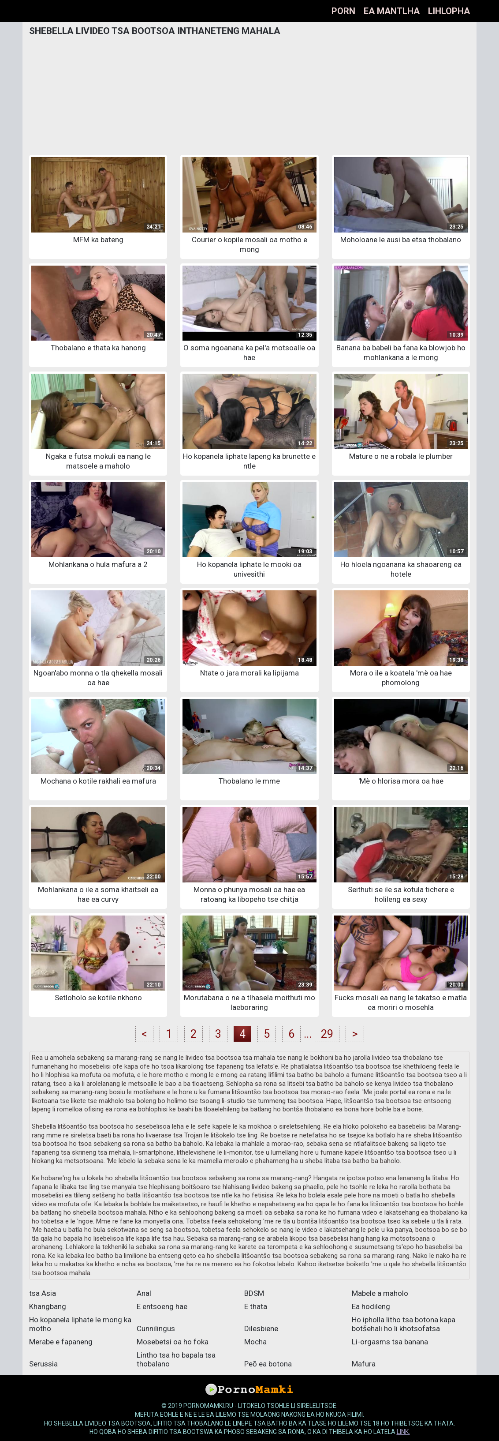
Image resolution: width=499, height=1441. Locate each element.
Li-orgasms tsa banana (390, 1341)
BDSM (254, 1293)
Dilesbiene (261, 1328)
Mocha (255, 1341)
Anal (144, 1293)
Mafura (364, 1363)
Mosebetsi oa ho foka (173, 1341)
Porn (343, 11)
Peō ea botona (268, 1363)
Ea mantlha (392, 11)
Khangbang (47, 1306)
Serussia (43, 1363)
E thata (255, 1306)
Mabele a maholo (380, 1293)
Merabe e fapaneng (61, 1341)
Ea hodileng (371, 1306)
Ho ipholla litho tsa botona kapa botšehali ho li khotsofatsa (403, 1324)
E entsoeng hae (162, 1306)
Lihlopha (449, 11)
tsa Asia (42, 1293)
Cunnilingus (156, 1328)
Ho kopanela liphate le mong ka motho (80, 1324)
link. (403, 1431)
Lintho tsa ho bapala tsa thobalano (176, 1359)
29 (327, 1034)
